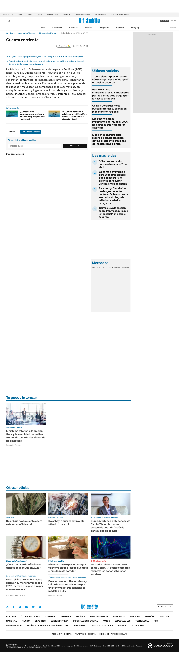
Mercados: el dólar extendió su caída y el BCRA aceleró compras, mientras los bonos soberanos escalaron (110, 569)
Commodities (114, 268)
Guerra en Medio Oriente (120, 14)
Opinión (120, 27)
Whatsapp (40, 607)
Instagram (20, 607)
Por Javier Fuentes (13, 445)
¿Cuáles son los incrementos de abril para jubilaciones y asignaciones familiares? (32, 115)
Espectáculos (122, 621)
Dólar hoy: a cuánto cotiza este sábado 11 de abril (113, 164)
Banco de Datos (99, 616)
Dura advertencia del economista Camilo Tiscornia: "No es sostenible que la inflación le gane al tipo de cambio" (110, 525)
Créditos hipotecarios (82, 14)
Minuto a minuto (99, 561)
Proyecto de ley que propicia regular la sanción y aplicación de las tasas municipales (46, 56)
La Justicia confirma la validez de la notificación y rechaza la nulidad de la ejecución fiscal (74, 115)
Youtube (33, 607)
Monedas (96, 268)
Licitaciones (137, 625)
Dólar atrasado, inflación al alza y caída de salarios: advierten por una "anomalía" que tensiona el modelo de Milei (67, 586)
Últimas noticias (30, 616)
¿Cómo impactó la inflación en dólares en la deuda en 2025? (23, 566)
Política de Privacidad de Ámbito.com (47, 625)
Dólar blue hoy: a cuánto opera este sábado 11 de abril (24, 522)
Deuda (29, 14)
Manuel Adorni (100, 14)
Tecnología (142, 621)
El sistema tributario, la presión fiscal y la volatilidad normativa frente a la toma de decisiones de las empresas (25, 435)
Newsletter (173, 27)
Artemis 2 (66, 14)
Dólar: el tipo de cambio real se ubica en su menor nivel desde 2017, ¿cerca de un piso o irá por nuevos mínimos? (24, 584)
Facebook (13, 607)
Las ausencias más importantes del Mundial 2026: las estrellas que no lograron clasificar (110, 123)
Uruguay (135, 27)
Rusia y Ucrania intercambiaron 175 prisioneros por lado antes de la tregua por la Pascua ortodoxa (110, 94)
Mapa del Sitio (14, 625)
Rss (156, 621)
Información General (85, 621)
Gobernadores (52, 14)
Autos (106, 621)
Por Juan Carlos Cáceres (15, 595)
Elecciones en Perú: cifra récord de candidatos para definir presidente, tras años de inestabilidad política (109, 139)
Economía (57, 27)
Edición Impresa (59, 621)
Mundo (26, 621)
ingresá (173, 20)
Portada (11, 616)
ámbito (9, 33)
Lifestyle (164, 616)
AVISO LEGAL (80, 625)
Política (88, 27)
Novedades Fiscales (26, 33)
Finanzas (73, 27)
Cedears (125, 268)
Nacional (11, 621)
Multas (122, 625)
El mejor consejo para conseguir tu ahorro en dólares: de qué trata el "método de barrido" (68, 568)
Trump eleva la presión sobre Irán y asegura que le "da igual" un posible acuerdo (110, 79)
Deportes (40, 621)
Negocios (104, 27)
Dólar (20, 14)
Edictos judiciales (102, 625)
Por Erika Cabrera (55, 595)
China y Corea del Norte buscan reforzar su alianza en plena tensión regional (109, 108)
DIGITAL (62, 634)
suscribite (164, 20)
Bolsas (105, 268)
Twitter (7, 607)
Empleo (39, 14)
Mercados (118, 616)
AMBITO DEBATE (113, 634)
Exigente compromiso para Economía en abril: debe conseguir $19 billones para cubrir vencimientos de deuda (113, 177)
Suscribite (74, 146)
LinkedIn (26, 607)
